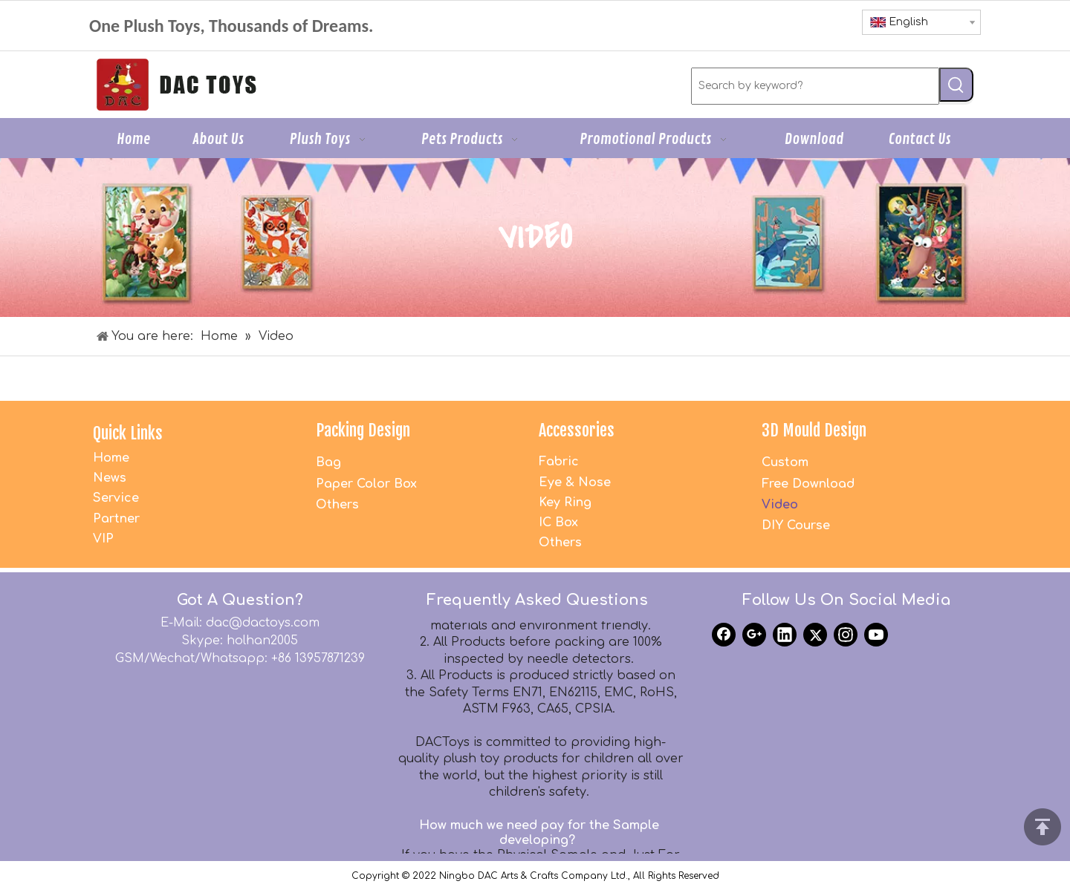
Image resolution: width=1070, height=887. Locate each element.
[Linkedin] (785, 635)
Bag (328, 462)
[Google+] (754, 635)
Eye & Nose (575, 482)
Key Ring (565, 502)
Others (337, 504)
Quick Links (128, 433)
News (109, 478)
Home (111, 458)
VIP (103, 539)
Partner (116, 519)
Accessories (577, 430)
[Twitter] (815, 635)
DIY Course (796, 525)
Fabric (559, 461)
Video (780, 504)
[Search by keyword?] (815, 86)
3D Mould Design (814, 430)
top (1042, 826)
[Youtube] (876, 635)
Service (116, 498)
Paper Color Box (366, 484)
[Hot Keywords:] (956, 85)
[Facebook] (724, 635)
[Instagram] (845, 635)
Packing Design (363, 430)
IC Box (558, 522)
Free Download (808, 484)
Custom (785, 462)
